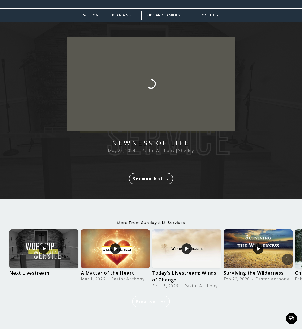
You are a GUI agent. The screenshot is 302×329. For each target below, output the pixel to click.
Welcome (92, 15)
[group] (43, 256)
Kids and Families (163, 15)
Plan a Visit (123, 15)
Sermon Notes (151, 179)
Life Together (205, 15)
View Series (151, 301)
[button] (287, 259)
